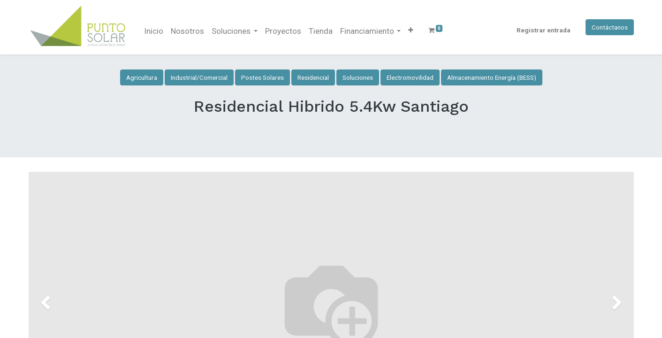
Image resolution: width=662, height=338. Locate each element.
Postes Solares (262, 77)
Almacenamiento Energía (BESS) (491, 77)
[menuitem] (153, 31)
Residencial (313, 77)
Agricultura (141, 77)
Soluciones (357, 77)
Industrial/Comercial (199, 77)
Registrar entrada (544, 30)
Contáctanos (610, 27)
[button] (410, 30)
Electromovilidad (410, 77)
